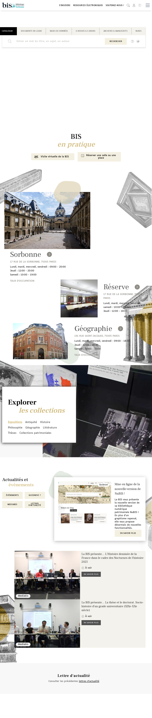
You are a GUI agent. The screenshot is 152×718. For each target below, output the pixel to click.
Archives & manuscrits (115, 32)
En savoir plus (128, 534)
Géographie (35, 428)
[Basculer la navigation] (148, 6)
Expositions (15, 423)
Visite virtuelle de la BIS (50, 158)
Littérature (55, 428)
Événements (12, 496)
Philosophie (15, 428)
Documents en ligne (31, 32)
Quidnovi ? (35, 496)
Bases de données (59, 32)
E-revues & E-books (85, 32)
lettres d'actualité (89, 681)
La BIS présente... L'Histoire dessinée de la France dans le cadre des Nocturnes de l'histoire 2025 (112, 558)
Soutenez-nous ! (115, 6)
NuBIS (138, 32)
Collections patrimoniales (38, 433)
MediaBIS (12, 505)
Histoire (50, 423)
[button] (128, 6)
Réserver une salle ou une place (99, 158)
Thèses (12, 433)
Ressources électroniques (88, 6)
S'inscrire (64, 6)
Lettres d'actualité (35, 505)
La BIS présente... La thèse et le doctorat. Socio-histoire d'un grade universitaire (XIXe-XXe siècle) (112, 607)
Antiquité (34, 423)
